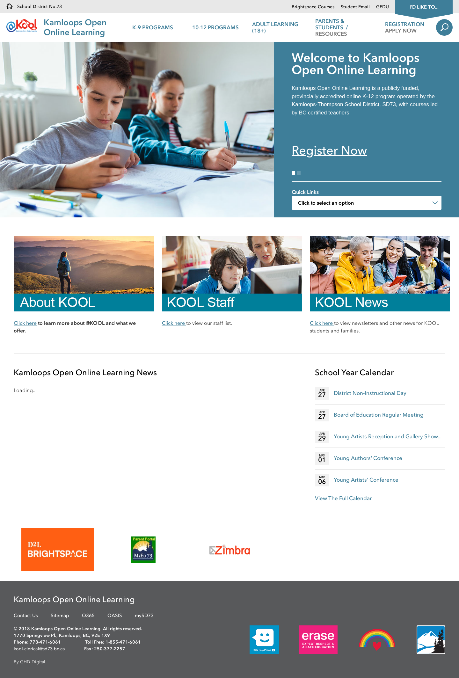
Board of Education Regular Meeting (379, 415)
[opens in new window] (57, 549)
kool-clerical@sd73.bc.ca (39, 649)
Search (444, 27)
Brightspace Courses (313, 7)
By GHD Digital (29, 662)
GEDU (382, 7)
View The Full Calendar (343, 498)
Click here (25, 323)
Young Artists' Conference (366, 480)
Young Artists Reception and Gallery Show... (387, 436)
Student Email (355, 7)
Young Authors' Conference (368, 458)
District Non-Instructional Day (370, 393)
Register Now (329, 150)
